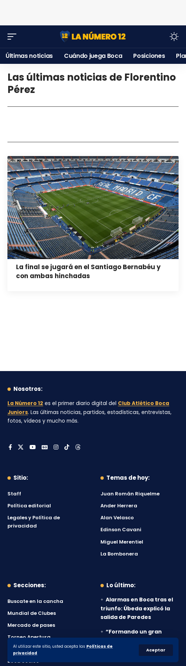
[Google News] (45, 447)
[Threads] (78, 447)
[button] (156, 650)
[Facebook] (10, 447)
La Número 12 (25, 403)
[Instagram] (56, 447)
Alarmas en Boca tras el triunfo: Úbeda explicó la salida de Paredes (136, 608)
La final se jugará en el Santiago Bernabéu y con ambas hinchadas (88, 271)
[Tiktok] (66, 447)
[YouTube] (32, 447)
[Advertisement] (93, 11)
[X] (21, 447)
